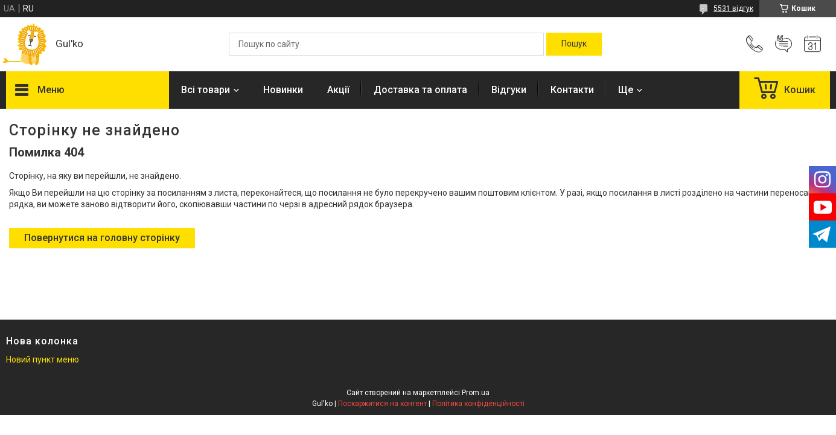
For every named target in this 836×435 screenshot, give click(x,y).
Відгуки (508, 89)
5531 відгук (733, 8)
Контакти (572, 89)
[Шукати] (574, 44)
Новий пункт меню (42, 359)
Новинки (283, 89)
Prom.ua (476, 392)
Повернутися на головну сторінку (102, 237)
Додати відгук (783, 44)
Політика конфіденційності (478, 403)
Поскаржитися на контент (382, 403)
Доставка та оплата (420, 89)
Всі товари (205, 89)
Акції (338, 89)
